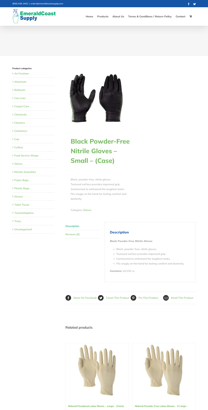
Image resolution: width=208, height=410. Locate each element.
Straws (18, 196)
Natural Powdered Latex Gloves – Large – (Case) (96, 406)
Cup (16, 139)
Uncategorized (23, 229)
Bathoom (19, 89)
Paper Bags (21, 180)
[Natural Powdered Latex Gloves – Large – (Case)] (97, 370)
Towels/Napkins (24, 212)
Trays (17, 221)
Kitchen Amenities (25, 171)
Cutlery (18, 147)
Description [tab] (72, 226)
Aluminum (20, 81)
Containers (20, 130)
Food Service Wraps (26, 155)
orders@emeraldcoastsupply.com (47, 3)
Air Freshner (21, 73)
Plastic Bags (21, 188)
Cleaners (19, 122)
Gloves (87, 210)
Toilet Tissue (21, 204)
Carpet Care (21, 106)
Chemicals (20, 114)
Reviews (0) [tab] (72, 234)
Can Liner (20, 98)
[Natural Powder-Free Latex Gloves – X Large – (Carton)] (164, 370)
